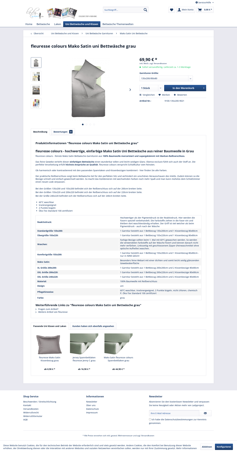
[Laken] (57, 24)
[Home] (28, 24)
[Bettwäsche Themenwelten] (118, 24)
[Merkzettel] (171, 10)
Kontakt (27, 405)
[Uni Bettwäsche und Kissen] (81, 24)
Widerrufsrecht (31, 412)
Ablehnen (207, 446)
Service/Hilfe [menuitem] (204, 2)
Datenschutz (92, 408)
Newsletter (91, 401)
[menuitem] (126, 10)
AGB (25, 419)
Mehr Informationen (186, 448)
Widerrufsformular (32, 416)
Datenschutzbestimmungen (179, 419)
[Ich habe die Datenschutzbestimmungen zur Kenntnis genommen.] (150, 419)
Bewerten (180, 94)
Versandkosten (31, 408)
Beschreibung (40, 131)
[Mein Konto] (185, 10)
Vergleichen (147, 94)
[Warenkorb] (205, 10)
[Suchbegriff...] (126, 10)
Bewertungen (63, 131)
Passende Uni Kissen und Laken (49, 326)
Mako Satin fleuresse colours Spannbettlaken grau (118, 359)
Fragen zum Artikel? (47, 309)
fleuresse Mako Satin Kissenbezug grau (49, 359)
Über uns (91, 405)
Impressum (92, 412)
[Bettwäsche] (43, 24)
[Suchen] (145, 10)
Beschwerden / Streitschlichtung (39, 401)
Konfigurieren (224, 446)
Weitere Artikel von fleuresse (52, 311)
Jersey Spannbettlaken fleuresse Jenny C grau (84, 359)
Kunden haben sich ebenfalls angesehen (93, 326)
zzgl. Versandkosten (158, 63)
